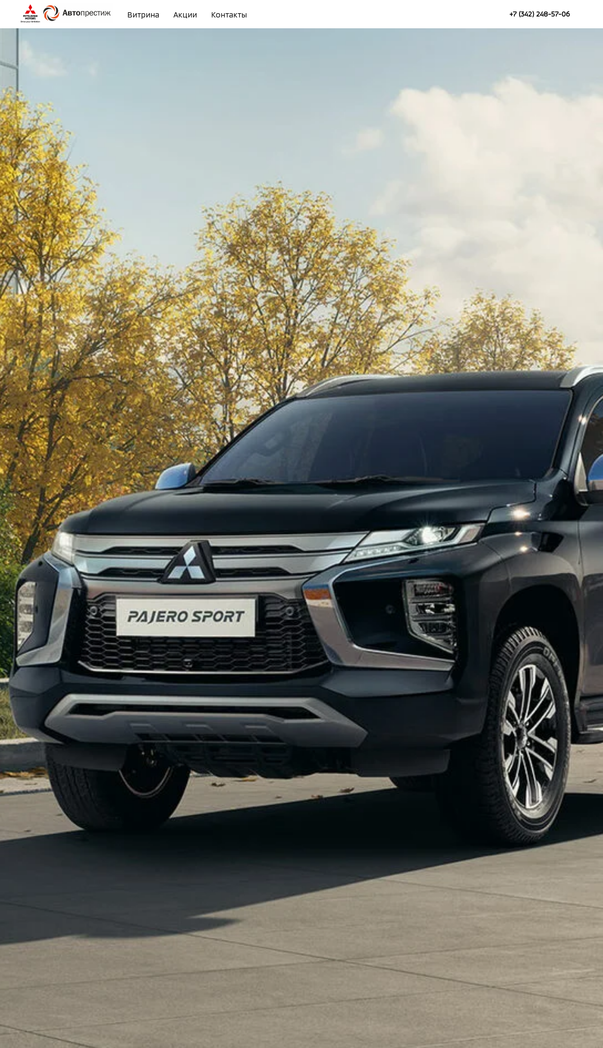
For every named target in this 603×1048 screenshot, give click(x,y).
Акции (185, 14)
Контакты (229, 14)
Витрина (143, 14)
